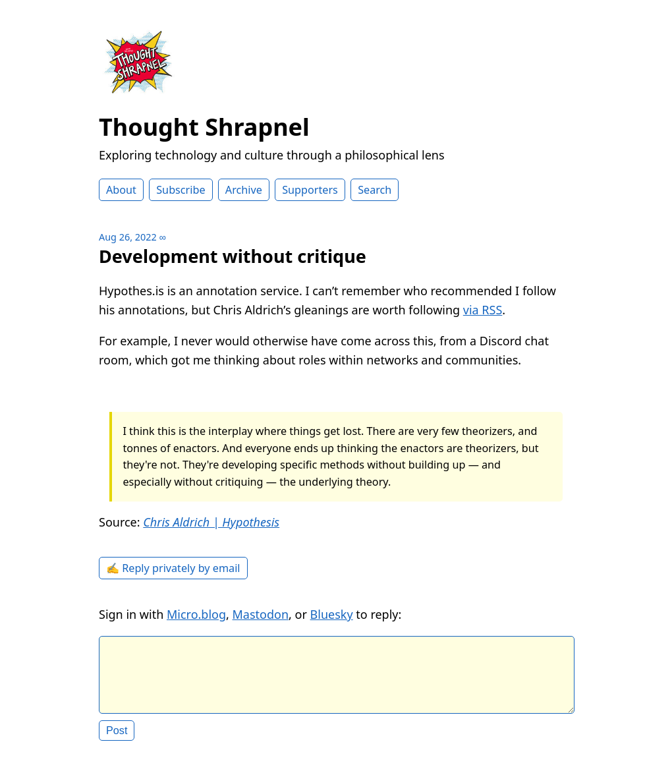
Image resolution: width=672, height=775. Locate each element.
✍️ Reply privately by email (173, 568)
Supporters (310, 190)
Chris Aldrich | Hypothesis (211, 522)
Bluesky (331, 614)
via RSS (483, 310)
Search (374, 190)
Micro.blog (196, 614)
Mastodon (261, 614)
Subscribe (180, 190)
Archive (243, 190)
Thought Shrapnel (204, 127)
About (121, 190)
